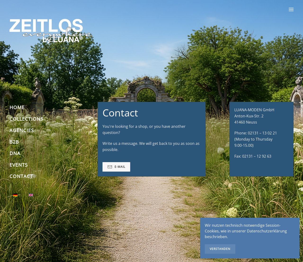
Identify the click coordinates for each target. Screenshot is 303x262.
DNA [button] (44, 153)
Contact (21, 176)
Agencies (21, 130)
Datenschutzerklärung (267, 231)
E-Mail (116, 166)
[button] (291, 9)
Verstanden (220, 249)
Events (18, 165)
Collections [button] (44, 119)
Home (17, 107)
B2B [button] (44, 142)
